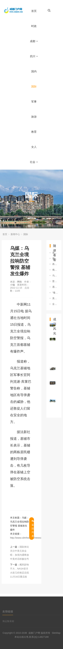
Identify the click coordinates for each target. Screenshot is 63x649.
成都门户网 (34, 633)
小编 (12, 284)
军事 (34, 101)
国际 (34, 86)
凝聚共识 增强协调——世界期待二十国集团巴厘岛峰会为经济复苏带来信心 (55, 258)
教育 (34, 131)
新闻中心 (15, 234)
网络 (19, 281)
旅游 (34, 116)
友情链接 (7, 611)
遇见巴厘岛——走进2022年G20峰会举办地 (55, 287)
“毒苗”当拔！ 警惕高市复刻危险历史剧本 (55, 292)
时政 (34, 26)
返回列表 (33, 528)
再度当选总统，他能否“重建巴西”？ (55, 264)
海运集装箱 (8, 621)
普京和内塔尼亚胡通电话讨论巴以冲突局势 (55, 281)
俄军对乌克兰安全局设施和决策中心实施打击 (55, 269)
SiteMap (56, 633)
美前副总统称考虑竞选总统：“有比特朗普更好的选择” (55, 252)
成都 (34, 41)
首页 (34, 11)
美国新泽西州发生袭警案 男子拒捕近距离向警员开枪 (55, 298)
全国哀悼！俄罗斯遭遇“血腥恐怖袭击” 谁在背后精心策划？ (55, 304)
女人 (34, 146)
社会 (34, 162)
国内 (34, 71)
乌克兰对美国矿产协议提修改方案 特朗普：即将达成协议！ (55, 275)
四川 (34, 56)
